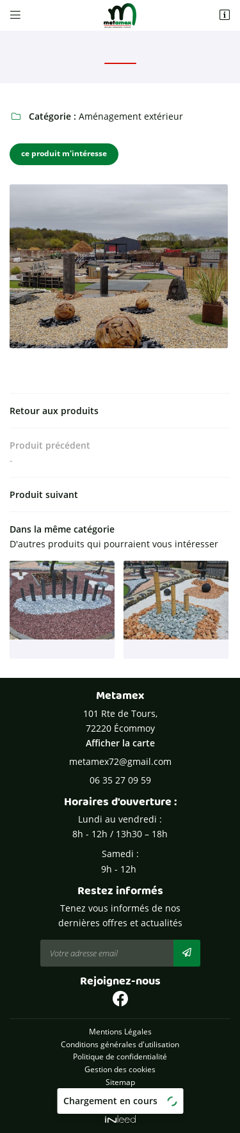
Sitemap (120, 1082)
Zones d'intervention (120, 1094)
